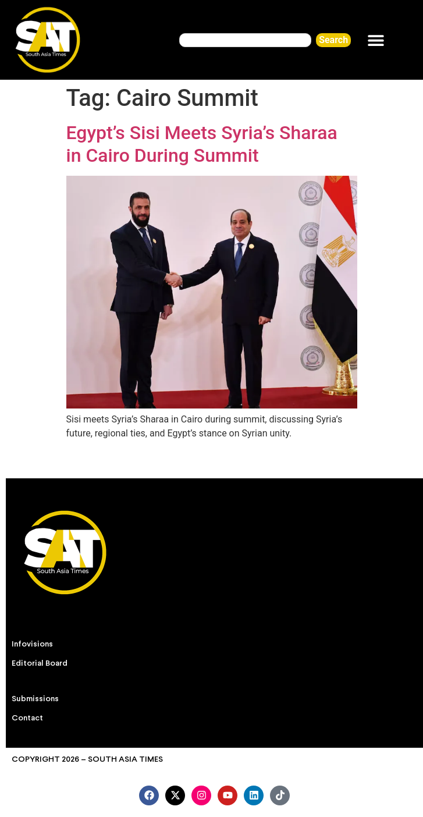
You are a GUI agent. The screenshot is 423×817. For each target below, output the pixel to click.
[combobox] (245, 40)
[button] (375, 40)
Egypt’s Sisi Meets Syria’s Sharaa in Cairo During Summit (201, 144)
